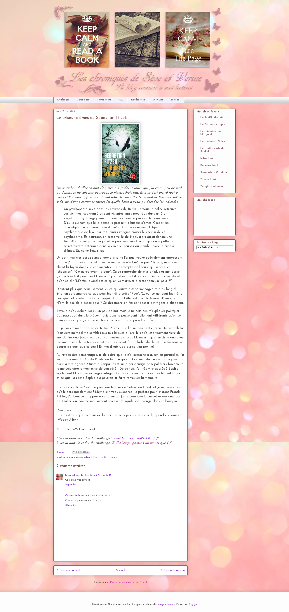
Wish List (158, 100)
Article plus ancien (173, 570)
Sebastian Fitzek (88, 457)
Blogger (192, 604)
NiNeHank (206, 158)
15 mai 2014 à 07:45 (100, 475)
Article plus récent (68, 570)
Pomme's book (209, 165)
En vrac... (176, 100)
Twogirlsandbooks (211, 186)
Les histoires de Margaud (210, 133)
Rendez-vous (138, 100)
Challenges (63, 100)
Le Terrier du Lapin (212, 124)
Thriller (103, 457)
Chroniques (83, 100)
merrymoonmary (166, 604)
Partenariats (104, 100)
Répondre (70, 485)
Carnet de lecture (76, 495)
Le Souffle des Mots (213, 117)
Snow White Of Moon (214, 172)
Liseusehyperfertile (77, 475)
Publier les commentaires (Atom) (128, 582)
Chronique (72, 457)
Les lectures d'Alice (212, 141)
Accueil (120, 570)
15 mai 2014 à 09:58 (99, 495)
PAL (121, 100)
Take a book (208, 179)
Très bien (113, 457)
